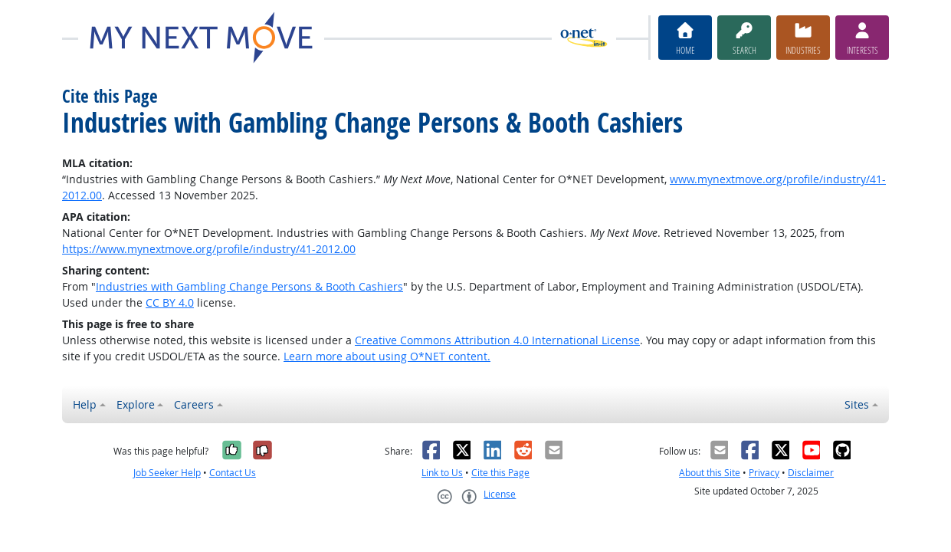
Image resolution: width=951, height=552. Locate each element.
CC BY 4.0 (170, 302)
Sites (856, 404)
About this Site (709, 472)
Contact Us (232, 472)
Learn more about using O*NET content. (387, 356)
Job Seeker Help (167, 472)
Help (85, 404)
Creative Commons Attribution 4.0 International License (497, 340)
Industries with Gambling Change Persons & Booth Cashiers (249, 286)
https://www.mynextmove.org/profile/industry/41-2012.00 (209, 249)
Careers (194, 404)
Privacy (764, 472)
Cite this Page (500, 472)
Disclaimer (811, 472)
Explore (135, 404)
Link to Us (442, 472)
